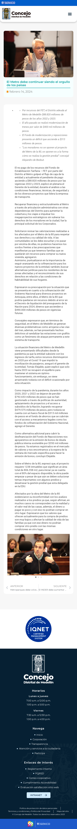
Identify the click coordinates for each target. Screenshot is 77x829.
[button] (11, 554)
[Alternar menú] (70, 14)
